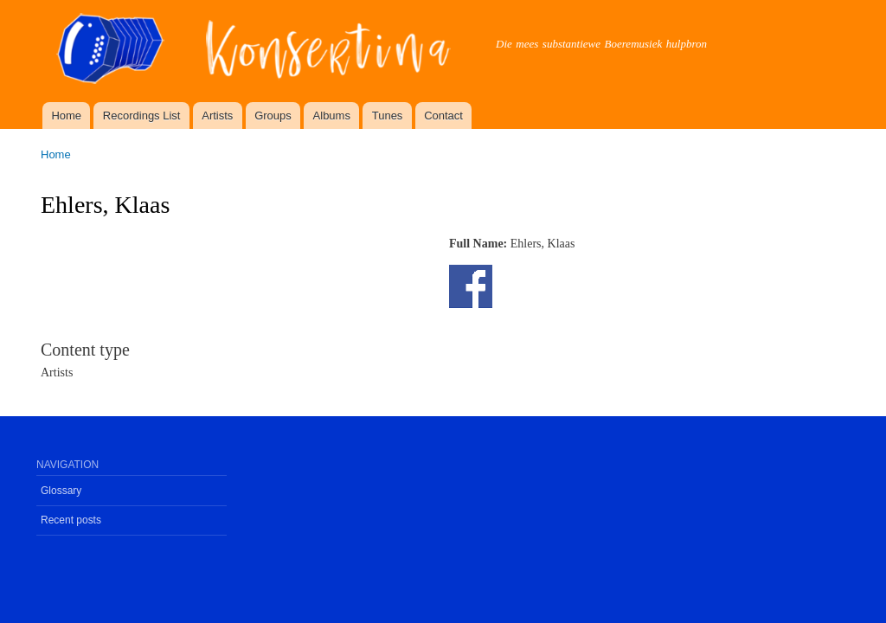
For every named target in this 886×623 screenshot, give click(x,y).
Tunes (387, 115)
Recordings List (142, 115)
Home (66, 115)
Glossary (61, 491)
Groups (273, 115)
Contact (443, 115)
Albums (331, 115)
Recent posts (71, 520)
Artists (217, 115)
